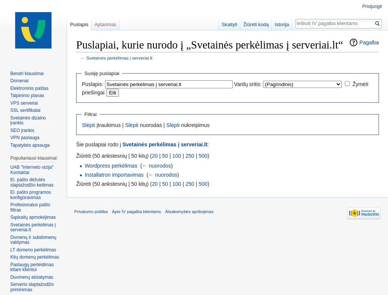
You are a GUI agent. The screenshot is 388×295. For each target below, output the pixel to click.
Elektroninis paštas (29, 88)
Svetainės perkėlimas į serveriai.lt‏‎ (33, 227)
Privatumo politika (91, 211)
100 (176, 156)
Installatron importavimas (114, 175)
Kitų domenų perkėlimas (34, 257)
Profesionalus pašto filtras (30, 207)
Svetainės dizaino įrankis (28, 120)
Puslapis (79, 24)
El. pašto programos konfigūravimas (30, 195)
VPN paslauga (24, 137)
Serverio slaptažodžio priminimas (32, 287)
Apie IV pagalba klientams (136, 211)
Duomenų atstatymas (31, 277)
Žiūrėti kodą (256, 24)
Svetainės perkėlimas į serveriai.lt (119, 57)
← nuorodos (156, 166)
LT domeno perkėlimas (33, 250)
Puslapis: (92, 84)
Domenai (19, 80)
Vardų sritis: (248, 84)
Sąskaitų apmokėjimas (33, 217)
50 (165, 156)
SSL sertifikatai (25, 110)
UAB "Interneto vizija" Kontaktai (31, 170)
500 (203, 156)
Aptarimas (105, 24)
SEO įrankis (22, 130)
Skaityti (229, 24)
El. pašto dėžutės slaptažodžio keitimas (31, 182)
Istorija (282, 24)
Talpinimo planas (27, 95)
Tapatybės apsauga (30, 145)
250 (190, 156)
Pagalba (369, 42)
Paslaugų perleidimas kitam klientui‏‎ (32, 267)
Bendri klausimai (27, 73)
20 (155, 156)
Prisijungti (372, 6)
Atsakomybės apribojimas (189, 211)
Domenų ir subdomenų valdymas (33, 240)
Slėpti (88, 125)
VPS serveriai (24, 103)
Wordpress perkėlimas (110, 166)
